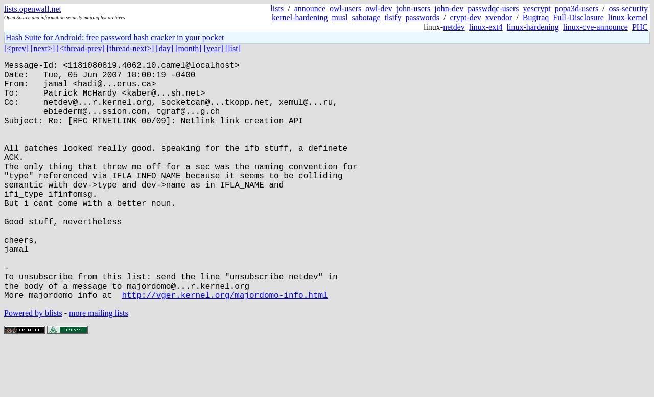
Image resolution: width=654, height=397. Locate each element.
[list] (233, 48)
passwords (422, 17)
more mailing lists (98, 366)
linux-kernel (628, 17)
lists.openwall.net (32, 9)
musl (339, 17)
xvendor (498, 17)
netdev (454, 26)
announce (309, 8)
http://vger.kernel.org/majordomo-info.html (225, 348)
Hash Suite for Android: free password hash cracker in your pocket (115, 37)
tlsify (392, 17)
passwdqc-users (493, 8)
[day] (164, 48)
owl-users (345, 8)
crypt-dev (465, 17)
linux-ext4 (486, 26)
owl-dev (378, 8)
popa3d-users (576, 8)
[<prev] (16, 48)
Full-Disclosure (578, 17)
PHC (640, 26)
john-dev (448, 8)
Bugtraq (536, 17)
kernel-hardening (300, 17)
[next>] (43, 48)
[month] (188, 48)
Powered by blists (33, 366)
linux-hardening (533, 26)
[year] (213, 48)
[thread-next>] (130, 48)
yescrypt (537, 8)
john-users (413, 8)
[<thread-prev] (80, 48)
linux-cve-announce (595, 26)
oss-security (628, 8)
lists (277, 8)
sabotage (366, 17)
